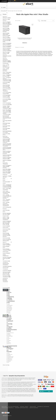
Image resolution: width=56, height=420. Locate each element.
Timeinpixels (5, 269)
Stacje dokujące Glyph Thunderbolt (6, 244)
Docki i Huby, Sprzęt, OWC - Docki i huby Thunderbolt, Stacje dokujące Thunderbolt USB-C (7, 112)
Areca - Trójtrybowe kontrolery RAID (7, 76)
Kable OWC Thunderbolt (5, 163)
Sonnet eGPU (5, 227)
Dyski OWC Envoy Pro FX (6, 134)
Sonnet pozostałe (6, 238)
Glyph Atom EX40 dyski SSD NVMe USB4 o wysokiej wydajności (6, 140)
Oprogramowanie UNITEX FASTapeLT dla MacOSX (12, 349)
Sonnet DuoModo (6, 226)
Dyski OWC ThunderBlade (6, 137)
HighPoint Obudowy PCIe (7, 161)
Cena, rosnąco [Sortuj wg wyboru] (47, 20)
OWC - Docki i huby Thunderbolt (7, 189)
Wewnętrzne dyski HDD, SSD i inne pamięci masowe (6, 273)
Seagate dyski (6, 216)
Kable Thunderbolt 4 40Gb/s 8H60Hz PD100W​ (7, 166)
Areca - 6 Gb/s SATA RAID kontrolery (7, 73)
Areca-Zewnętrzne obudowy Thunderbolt (6, 90)
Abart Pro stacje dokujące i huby (6, 53)
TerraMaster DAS (6, 261)
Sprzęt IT (5, 242)
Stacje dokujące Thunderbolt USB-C (7, 249)
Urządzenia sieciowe (7, 270)
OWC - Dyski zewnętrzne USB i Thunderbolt (6, 192)
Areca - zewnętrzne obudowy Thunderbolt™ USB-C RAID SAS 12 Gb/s (7, 79)
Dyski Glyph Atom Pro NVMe (6, 124)
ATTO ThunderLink (7, 103)
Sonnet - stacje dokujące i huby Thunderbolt (6, 218)
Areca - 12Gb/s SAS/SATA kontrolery (6, 69)
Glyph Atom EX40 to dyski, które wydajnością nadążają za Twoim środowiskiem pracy (11, 296)
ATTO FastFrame (6, 97)
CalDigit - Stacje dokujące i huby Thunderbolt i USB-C (7, 107)
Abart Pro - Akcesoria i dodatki (7, 17)
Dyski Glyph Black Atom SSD (6, 129)
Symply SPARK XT (6, 253)
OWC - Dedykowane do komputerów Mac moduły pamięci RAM (7, 186)
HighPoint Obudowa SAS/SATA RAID (7, 158)
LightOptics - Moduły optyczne (7, 177)
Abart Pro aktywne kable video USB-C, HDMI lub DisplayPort (7, 23)
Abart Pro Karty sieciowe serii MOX (6, 37)
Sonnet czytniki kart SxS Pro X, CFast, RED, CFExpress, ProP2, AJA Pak (7, 223)
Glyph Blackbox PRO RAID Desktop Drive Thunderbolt (7, 145)
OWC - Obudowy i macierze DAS (6, 200)
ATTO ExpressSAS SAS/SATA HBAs (6, 96)
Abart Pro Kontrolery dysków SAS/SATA (7, 44)
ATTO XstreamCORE (7, 104)
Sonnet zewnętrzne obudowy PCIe (7, 240)
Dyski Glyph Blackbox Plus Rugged (7, 132)
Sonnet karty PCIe (6, 229)
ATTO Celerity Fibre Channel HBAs (7, 93)
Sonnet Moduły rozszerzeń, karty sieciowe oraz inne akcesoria (6, 235)
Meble (4, 178)
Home (4, 14)
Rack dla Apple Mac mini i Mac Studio (7, 214)
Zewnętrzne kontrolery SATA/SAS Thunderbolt (5, 280)
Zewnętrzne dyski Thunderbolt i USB (6, 276)
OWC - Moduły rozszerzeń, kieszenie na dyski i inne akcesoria (7, 196)
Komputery (5, 174)
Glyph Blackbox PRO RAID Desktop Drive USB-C (7, 148)
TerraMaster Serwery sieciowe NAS (7, 267)
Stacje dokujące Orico (6, 247)
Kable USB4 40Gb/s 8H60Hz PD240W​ (7, 172)
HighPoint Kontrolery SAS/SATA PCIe (7, 155)
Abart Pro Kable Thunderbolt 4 (6, 26)
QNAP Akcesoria (6, 210)
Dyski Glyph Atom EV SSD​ (7, 121)
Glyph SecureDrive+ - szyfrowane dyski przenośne (7, 152)
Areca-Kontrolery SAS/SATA (6, 83)
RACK (4, 211)
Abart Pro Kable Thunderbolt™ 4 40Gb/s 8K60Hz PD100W (6, 30)
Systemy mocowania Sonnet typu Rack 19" (7, 258)
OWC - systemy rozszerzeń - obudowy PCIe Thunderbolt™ (6, 204)
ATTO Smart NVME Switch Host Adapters (7, 100)
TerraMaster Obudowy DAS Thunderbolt (6, 263)
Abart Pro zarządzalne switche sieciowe (7, 56)
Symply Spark (5, 251)
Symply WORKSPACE (5, 255)
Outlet (4, 183)
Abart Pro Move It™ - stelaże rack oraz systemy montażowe (7, 49)
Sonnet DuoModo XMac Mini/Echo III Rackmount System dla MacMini (25, 38)
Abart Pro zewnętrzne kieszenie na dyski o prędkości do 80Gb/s (7, 60)
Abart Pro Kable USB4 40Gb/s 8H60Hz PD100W (6, 34)
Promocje (5, 208)
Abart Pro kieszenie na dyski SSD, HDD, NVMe (7, 40)
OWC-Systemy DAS (7, 207)
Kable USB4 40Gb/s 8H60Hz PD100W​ (7, 170)
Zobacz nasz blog (6, 365)
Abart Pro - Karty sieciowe (6, 20)
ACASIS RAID (5, 63)
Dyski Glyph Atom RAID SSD (6, 126)
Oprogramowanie (6, 181)
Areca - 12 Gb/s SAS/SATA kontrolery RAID (6, 66)
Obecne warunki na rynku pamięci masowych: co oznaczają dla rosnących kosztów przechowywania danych (12, 323)
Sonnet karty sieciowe (5, 231)
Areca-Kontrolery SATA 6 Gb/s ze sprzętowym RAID (6, 86)
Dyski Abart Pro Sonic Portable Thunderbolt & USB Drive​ (7, 117)
